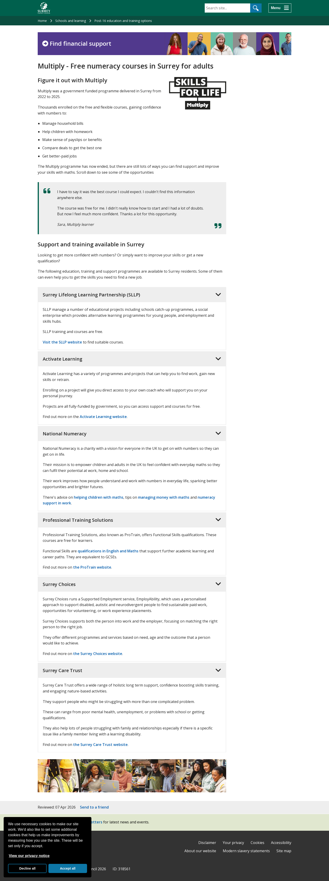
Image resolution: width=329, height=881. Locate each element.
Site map (283, 850)
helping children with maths (98, 497)
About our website (200, 850)
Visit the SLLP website (62, 342)
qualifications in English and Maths (108, 551)
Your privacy (233, 842)
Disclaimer (207, 842)
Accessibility (281, 842)
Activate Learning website (103, 416)
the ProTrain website (92, 567)
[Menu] (279, 8)
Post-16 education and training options (123, 21)
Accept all (67, 868)
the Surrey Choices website (97, 653)
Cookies (257, 842)
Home (42, 21)
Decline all (27, 868)
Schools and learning (70, 21)
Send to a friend (94, 807)
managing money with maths (163, 497)
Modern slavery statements (246, 850)
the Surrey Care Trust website (100, 744)
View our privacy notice (29, 856)
